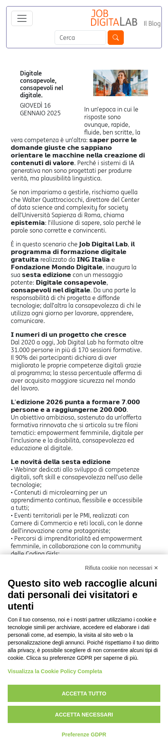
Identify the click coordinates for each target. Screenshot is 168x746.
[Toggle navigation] (22, 18)
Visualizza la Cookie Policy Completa (55, 671)
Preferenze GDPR (84, 734)
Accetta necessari (84, 715)
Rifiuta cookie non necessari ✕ (121, 568)
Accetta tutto (84, 693)
